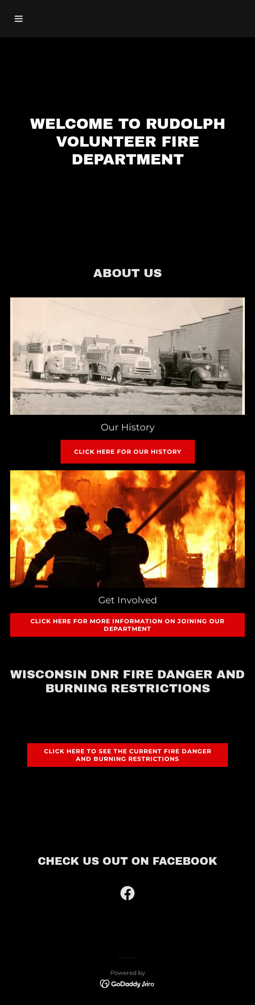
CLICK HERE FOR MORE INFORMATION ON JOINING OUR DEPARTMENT (127, 625)
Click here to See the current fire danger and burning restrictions (127, 755)
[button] (37, 18)
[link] (127, 895)
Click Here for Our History (127, 451)
